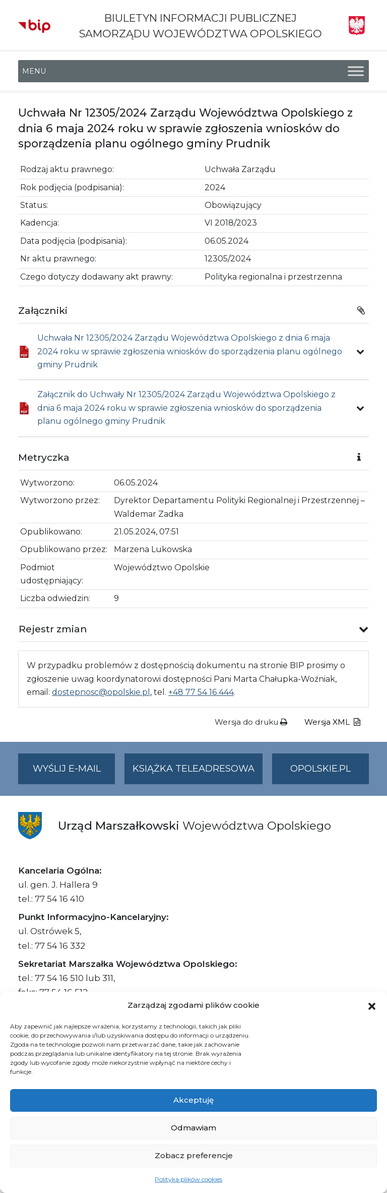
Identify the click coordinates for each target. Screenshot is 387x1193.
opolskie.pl (320, 768)
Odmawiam (193, 1127)
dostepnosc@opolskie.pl (101, 692)
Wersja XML (332, 722)
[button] (372, 1005)
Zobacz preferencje (194, 1155)
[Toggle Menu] (356, 71)
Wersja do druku (251, 722)
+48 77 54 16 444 (201, 692)
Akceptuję (193, 1100)
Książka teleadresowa (193, 768)
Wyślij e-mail (74, 773)
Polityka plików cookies (188, 1179)
